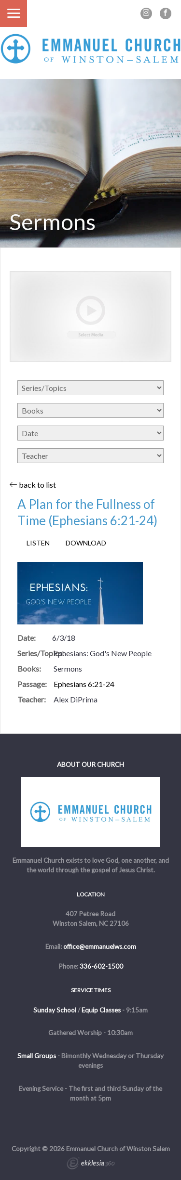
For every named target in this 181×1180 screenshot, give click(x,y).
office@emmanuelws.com (99, 946)
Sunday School (54, 1010)
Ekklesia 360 (91, 1164)
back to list (33, 484)
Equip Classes (101, 1010)
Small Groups (36, 1056)
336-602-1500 (101, 966)
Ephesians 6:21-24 (84, 683)
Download (86, 543)
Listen (38, 543)
